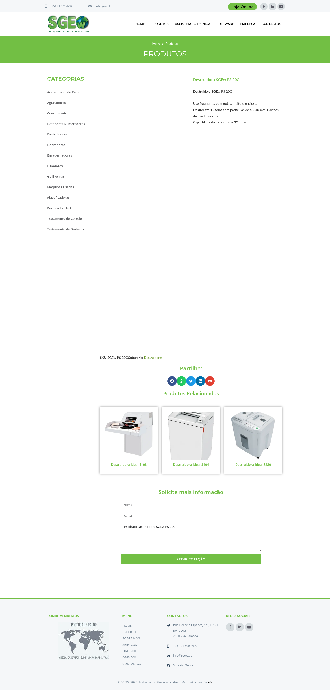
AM (210, 682)
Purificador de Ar (60, 208)
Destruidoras (57, 134)
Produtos (160, 24)
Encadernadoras (59, 155)
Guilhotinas (56, 176)
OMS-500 (129, 657)
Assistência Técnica (192, 24)
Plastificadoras (58, 197)
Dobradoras (56, 145)
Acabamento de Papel (63, 92)
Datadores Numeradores (66, 124)
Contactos (271, 24)
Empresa (247, 24)
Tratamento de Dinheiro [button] (65, 229)
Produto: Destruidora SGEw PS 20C (191, 537)
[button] (172, 381)
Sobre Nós (131, 638)
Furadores (55, 166)
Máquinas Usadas (60, 187)
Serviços (129, 644)
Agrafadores (56, 102)
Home (140, 24)
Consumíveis (57, 113)
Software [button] (225, 24)
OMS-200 (129, 651)
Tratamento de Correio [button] (64, 218)
